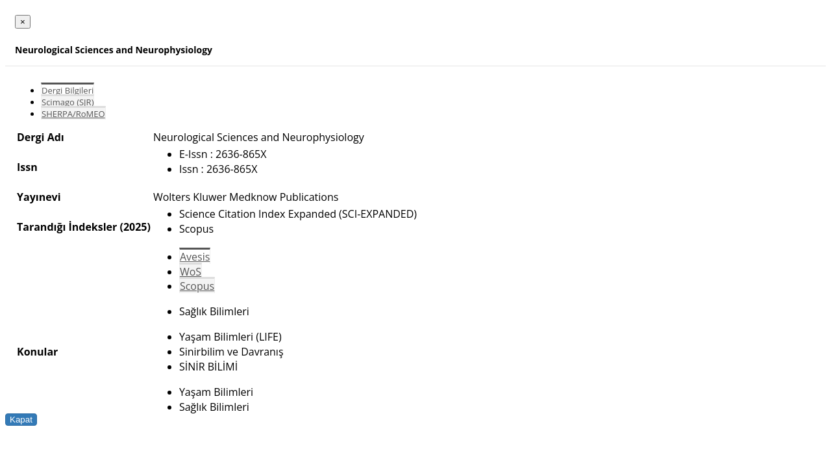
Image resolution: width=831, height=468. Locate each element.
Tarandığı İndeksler (67, 227)
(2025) (134, 227)
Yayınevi (39, 197)
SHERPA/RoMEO (73, 114)
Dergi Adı (40, 137)
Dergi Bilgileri (67, 90)
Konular (37, 351)
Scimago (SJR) (67, 102)
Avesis (195, 257)
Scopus (197, 286)
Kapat (21, 419)
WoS (190, 272)
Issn (27, 167)
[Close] (23, 22)
